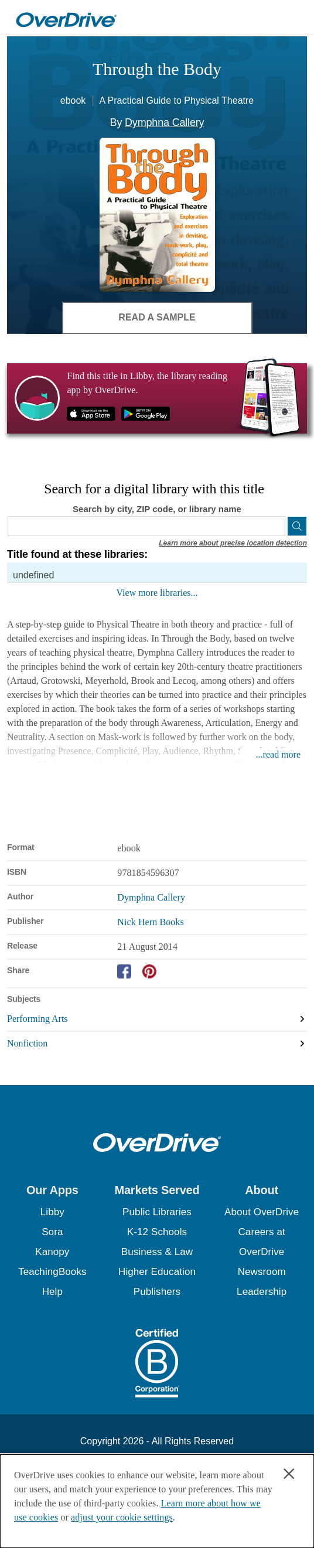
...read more (278, 754)
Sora (52, 1231)
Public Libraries (157, 1212)
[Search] (297, 526)
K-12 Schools (157, 1231)
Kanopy (52, 1251)
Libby (52, 1212)
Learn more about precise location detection (233, 543)
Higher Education (157, 1271)
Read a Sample (156, 317)
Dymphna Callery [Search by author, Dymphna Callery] (164, 122)
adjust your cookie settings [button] (122, 1517)
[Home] (66, 18)
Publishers (157, 1291)
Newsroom (262, 1271)
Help (52, 1291)
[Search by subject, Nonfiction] (157, 1043)
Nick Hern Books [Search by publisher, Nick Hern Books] (150, 922)
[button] (52, 1190)
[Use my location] (274, 526)
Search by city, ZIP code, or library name (157, 509)
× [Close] (289, 1473)
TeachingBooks (52, 1271)
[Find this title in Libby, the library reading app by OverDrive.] (157, 398)
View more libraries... (157, 593)
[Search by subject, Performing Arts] (157, 1019)
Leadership (261, 1291)
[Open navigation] (292, 19)
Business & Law (157, 1251)
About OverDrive (261, 1212)
